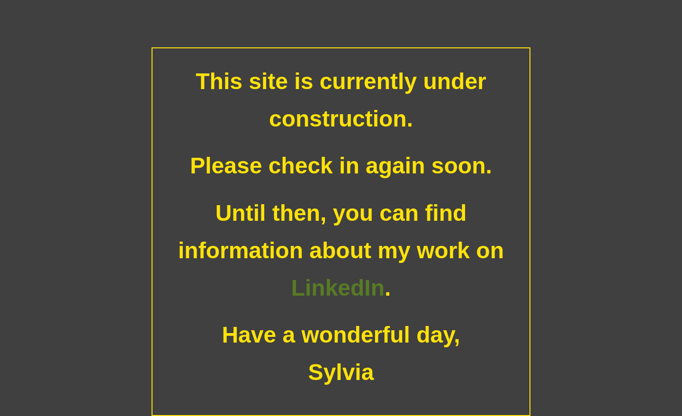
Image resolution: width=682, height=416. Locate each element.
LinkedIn (338, 287)
